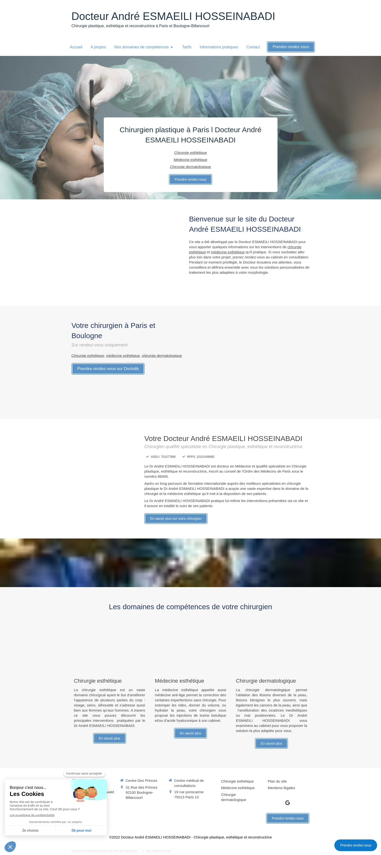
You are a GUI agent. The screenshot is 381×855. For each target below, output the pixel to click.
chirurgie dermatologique (162, 355)
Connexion (301, 850)
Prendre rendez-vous (355, 845)
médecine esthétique (227, 252)
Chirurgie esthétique (87, 355)
